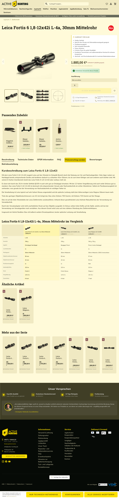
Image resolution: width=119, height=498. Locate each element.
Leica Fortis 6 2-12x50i (42, 357)
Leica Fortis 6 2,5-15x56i (58, 357)
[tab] (8, 160)
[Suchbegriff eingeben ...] (68, 4)
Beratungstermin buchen (10, 444)
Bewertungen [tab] (96, 159)
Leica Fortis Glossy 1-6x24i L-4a (75, 361)
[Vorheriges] (3, 61)
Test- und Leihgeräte (45, 464)
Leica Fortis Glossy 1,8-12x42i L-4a (9, 311)
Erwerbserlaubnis (44, 457)
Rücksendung (43, 438)
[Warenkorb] (115, 4)
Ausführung (75, 76)
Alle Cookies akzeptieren (101, 495)
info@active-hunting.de (11, 447)
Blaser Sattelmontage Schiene (42, 140)
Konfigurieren (72, 495)
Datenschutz (20, 484)
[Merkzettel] (107, 4)
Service (68, 429)
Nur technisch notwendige (43, 495)
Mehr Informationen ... (12, 496)
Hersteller (68, 453)
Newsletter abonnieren (14, 456)
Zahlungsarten (43, 435)
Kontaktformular (44, 467)
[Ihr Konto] (111, 4)
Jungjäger (68, 440)
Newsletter (69, 456)
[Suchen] (46, 3)
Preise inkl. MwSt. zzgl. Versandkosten (81, 66)
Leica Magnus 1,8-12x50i (26, 309)
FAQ (39, 454)
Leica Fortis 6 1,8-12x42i (26, 357)
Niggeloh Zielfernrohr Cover (9, 142)
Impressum (29, 484)
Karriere (67, 459)
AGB (3, 484)
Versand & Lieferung (45, 433)
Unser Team (42, 446)
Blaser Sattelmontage (26, 140)
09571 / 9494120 (110, 101)
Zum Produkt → (71, 234)
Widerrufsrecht (11, 484)
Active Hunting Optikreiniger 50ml (59, 140)
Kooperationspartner (72, 438)
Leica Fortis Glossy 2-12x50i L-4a (109, 361)
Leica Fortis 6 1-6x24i (9, 357)
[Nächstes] (66, 61)
